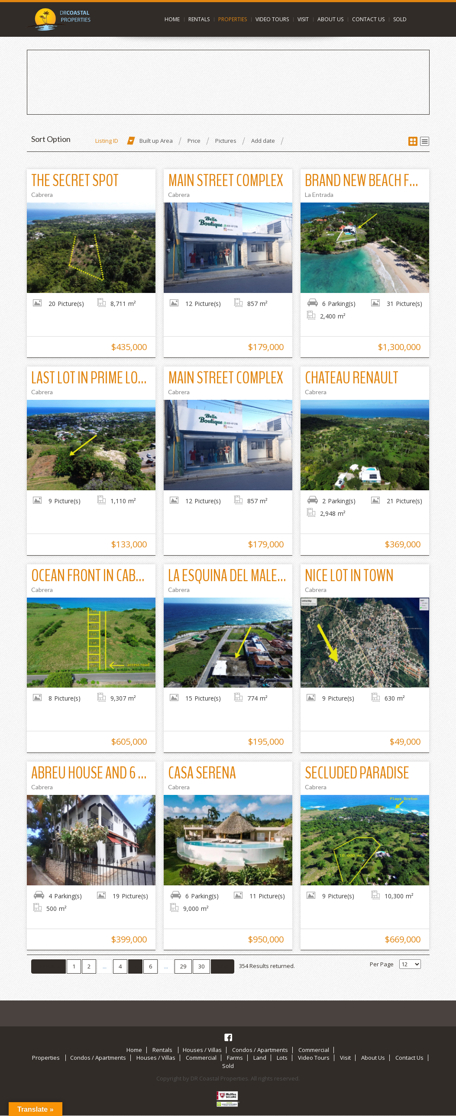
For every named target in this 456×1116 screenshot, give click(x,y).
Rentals (199, 19)
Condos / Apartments (260, 1050)
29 (183, 966)
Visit (303, 19)
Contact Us (368, 19)
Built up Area (156, 141)
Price (194, 141)
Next (223, 966)
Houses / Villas (202, 1050)
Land (259, 1057)
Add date (263, 141)
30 (201, 966)
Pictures (225, 141)
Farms (235, 1057)
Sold (400, 19)
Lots (282, 1057)
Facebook (228, 1037)
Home (172, 19)
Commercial (313, 1050)
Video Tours (272, 19)
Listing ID (106, 141)
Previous (48, 966)
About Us (330, 19)
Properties (232, 19)
